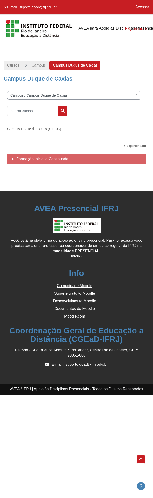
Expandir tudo (136, 146)
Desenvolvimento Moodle (74, 301)
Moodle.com (74, 316)
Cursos (13, 65)
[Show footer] (141, 486)
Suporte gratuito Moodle (74, 293)
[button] (140, 459)
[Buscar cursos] (33, 111)
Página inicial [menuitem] (136, 28)
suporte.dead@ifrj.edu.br (37, 7)
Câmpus (39, 65)
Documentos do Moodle (74, 309)
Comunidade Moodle (74, 286)
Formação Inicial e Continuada (42, 159)
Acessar (142, 7)
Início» (76, 256)
